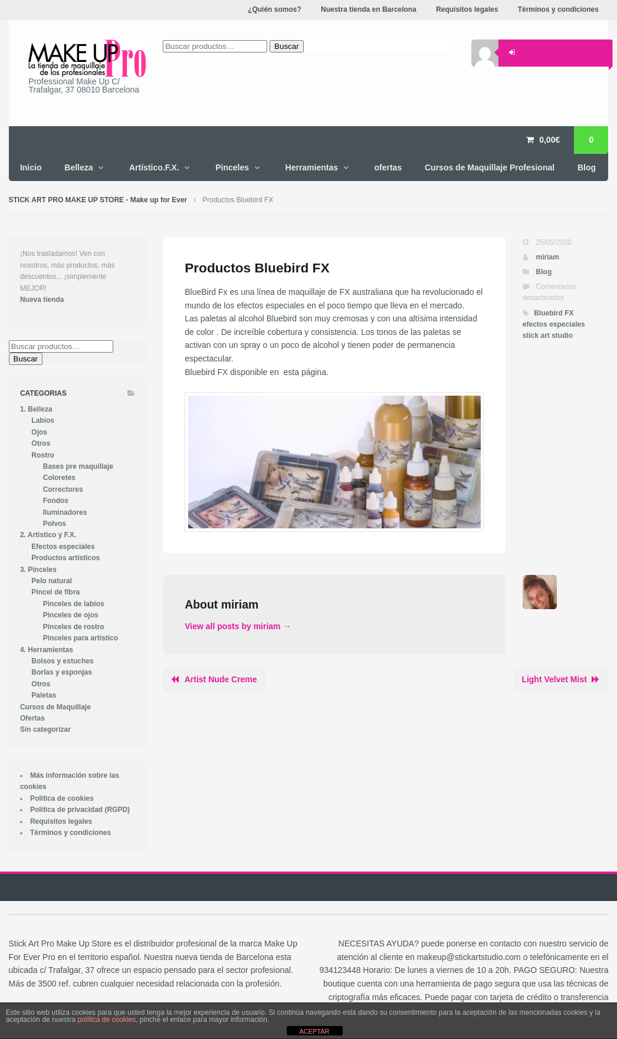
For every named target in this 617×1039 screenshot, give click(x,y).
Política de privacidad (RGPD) (80, 809)
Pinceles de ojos (71, 615)
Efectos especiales (62, 546)
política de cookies (106, 1019)
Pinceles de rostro (73, 627)
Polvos (54, 524)
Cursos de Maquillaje (55, 707)
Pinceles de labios (73, 604)
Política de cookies (62, 798)
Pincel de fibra (55, 592)
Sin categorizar (45, 729)
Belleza (78, 167)
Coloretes (59, 478)
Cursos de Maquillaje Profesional (489, 167)
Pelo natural (51, 581)
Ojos (39, 432)
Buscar (26, 358)
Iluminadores (65, 512)
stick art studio (548, 335)
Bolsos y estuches (62, 661)
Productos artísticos (65, 558)
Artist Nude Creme (221, 679)
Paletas (43, 695)
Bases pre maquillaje (78, 466)
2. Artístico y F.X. (48, 535)
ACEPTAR (314, 1031)
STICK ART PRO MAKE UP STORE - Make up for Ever (98, 200)
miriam (547, 257)
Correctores (63, 489)
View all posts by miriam (238, 626)
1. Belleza (36, 409)
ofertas (388, 167)
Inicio (31, 167)
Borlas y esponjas (61, 672)
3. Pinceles (38, 569)
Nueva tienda (42, 299)
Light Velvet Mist (553, 679)
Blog (586, 167)
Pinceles (232, 167)
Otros (40, 443)
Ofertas (32, 718)
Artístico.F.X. (154, 167)
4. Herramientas (46, 650)
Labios (42, 420)
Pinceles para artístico (80, 638)
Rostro (42, 455)
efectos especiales (554, 324)
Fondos (55, 501)
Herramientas (312, 167)
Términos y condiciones (70, 832)
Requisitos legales (61, 821)
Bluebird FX (553, 313)
